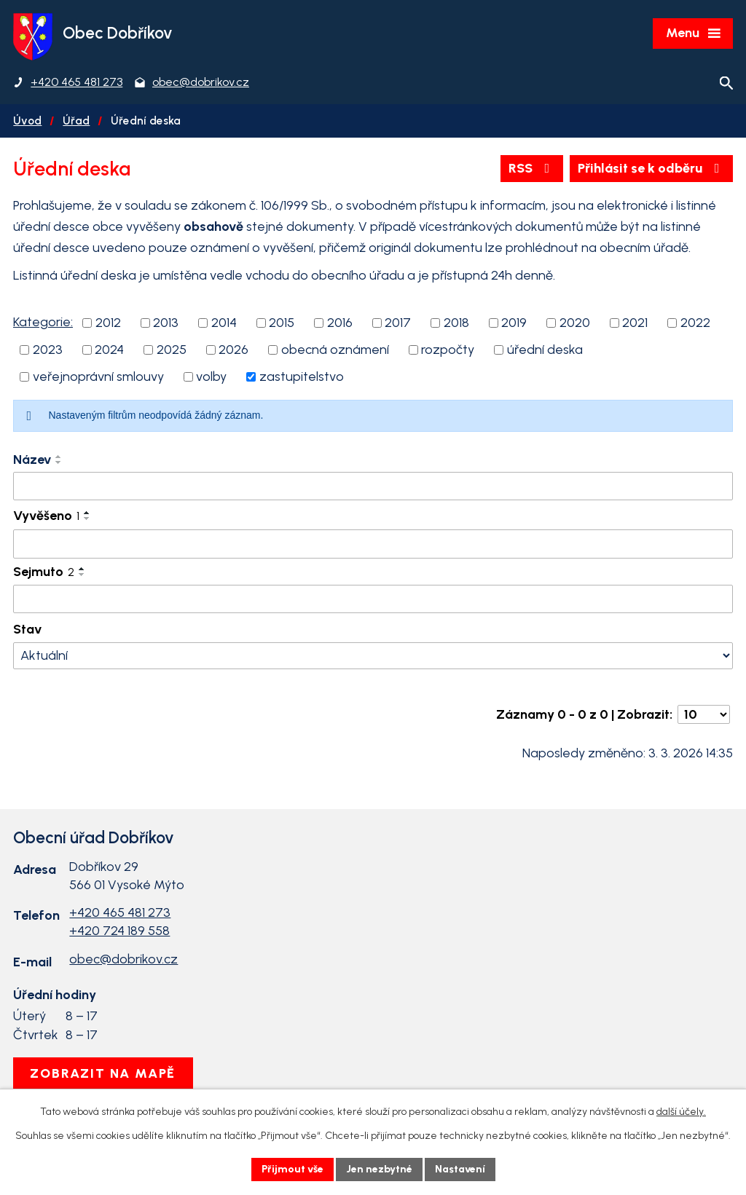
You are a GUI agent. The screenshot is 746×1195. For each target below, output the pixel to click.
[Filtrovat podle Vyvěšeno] (373, 544)
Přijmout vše (292, 1169)
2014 (224, 323)
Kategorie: (43, 322)
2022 (695, 323)
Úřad (76, 120)
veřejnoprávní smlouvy (98, 376)
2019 (514, 323)
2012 (108, 323)
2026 (233, 350)
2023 (48, 350)
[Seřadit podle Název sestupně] (59, 462)
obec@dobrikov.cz (123, 959)
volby (211, 376)
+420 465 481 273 (119, 912)
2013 (165, 323)
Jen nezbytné (379, 1169)
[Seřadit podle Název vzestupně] (59, 457)
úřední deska (545, 350)
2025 (171, 350)
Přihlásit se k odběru (652, 168)
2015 (281, 323)
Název (32, 459)
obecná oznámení (335, 350)
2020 (575, 323)
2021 (635, 323)
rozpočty (447, 350)
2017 (398, 323)
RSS (532, 168)
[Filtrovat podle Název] (373, 486)
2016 (340, 323)
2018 (456, 323)
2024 (109, 350)
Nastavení (460, 1169)
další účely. (681, 1111)
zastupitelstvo (301, 376)
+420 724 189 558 (119, 931)
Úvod (27, 120)
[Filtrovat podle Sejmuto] (373, 599)
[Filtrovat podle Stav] (373, 655)
